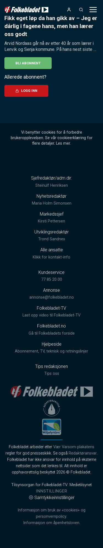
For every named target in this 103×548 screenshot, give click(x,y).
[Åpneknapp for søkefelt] (81, 9)
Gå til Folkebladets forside (52, 333)
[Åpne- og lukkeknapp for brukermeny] (68, 9)
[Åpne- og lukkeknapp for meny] (93, 9)
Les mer (63, 143)
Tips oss (51, 373)
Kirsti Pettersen (51, 221)
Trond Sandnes (51, 239)
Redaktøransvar (83, 453)
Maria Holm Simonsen (51, 203)
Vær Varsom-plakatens (73, 447)
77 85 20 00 (51, 279)
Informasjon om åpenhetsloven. (51, 523)
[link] (26, 9)
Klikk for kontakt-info (51, 257)
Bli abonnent (28, 63)
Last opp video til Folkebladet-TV (51, 315)
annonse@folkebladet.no (51, 297)
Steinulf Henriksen (51, 185)
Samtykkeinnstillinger (51, 497)
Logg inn (26, 91)
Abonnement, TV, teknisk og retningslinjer (51, 351)
